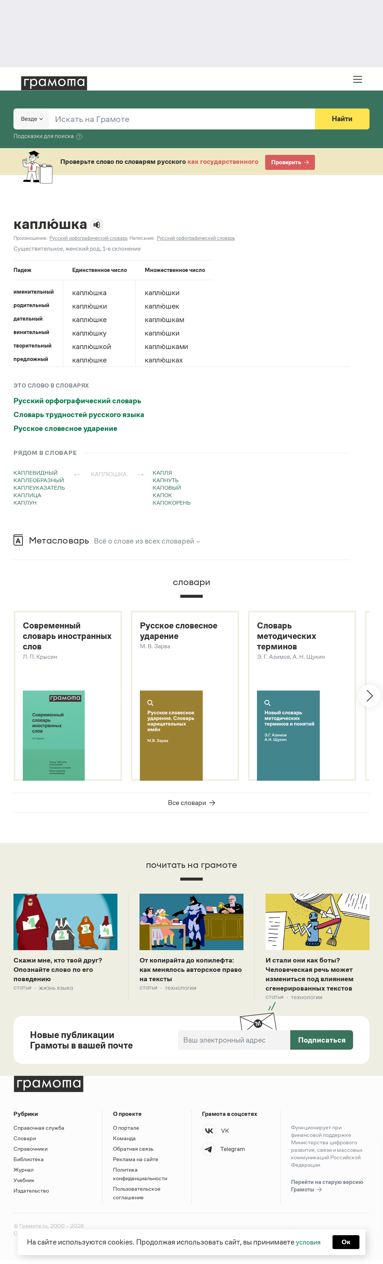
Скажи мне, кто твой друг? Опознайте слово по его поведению (60, 972)
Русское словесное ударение (65, 428)
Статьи (22, 991)
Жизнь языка (56, 991)
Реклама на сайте (135, 1163)
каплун (25, 502)
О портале (126, 1132)
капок (162, 495)
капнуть (166, 480)
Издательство (31, 1195)
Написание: (142, 238)
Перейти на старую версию (327, 1190)
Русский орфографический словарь (77, 401)
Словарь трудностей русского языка (78, 414)
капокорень (172, 502)
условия (307, 1241)
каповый (167, 487)
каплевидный (35, 472)
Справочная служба (38, 1132)
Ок (347, 1241)
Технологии (180, 991)
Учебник (23, 1184)
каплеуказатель (39, 487)
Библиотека (28, 1163)
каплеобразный (38, 480)
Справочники (30, 1153)
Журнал (23, 1174)
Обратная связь (133, 1153)
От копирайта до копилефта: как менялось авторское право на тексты (191, 972)
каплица (27, 495)
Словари (24, 1142)
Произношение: (30, 238)
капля (162, 472)
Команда (124, 1142)
